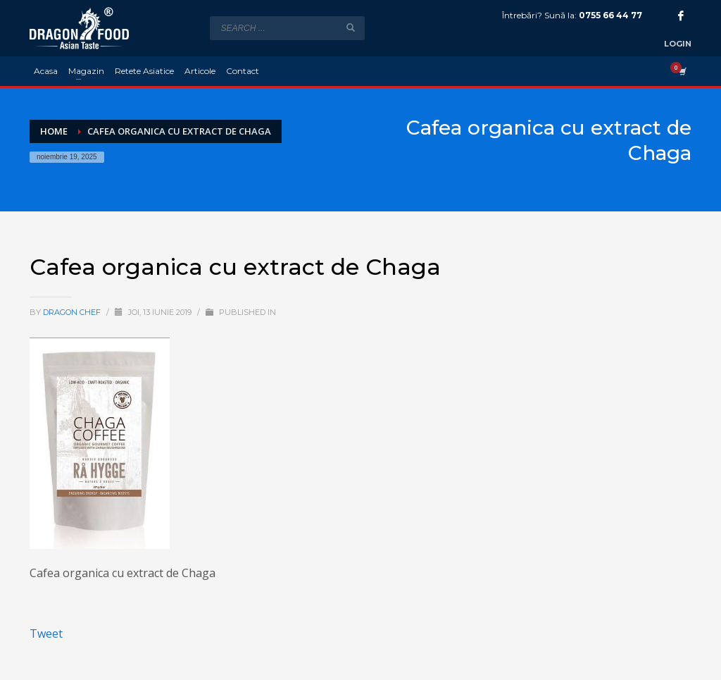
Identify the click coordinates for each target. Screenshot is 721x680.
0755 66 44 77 (610, 15)
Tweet (46, 633)
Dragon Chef (73, 312)
